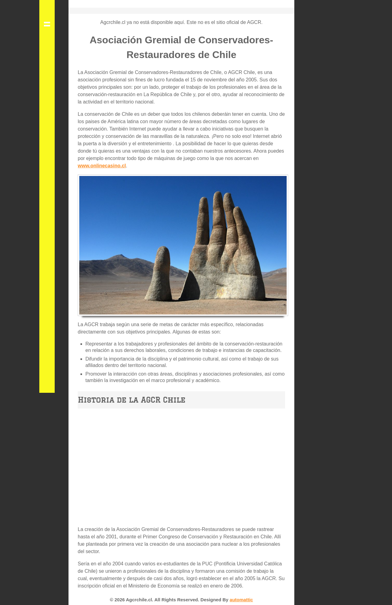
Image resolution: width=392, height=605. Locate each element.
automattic (241, 599)
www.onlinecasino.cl (102, 165)
